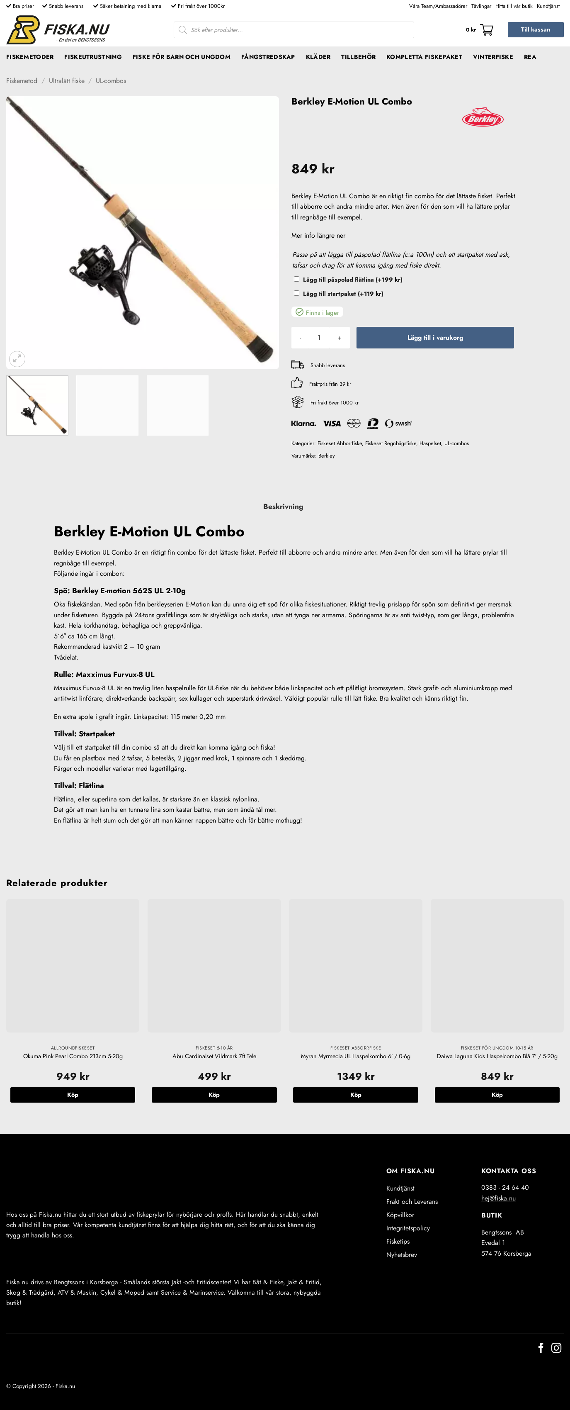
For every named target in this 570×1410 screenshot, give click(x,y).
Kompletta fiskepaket (424, 57)
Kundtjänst (548, 6)
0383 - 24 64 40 (505, 1187)
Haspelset (430, 443)
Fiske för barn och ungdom (181, 57)
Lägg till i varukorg (435, 337)
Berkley (326, 456)
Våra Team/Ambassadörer (438, 6)
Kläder (318, 57)
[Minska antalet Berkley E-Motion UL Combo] (300, 337)
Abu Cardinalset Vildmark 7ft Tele (214, 1056)
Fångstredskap (268, 57)
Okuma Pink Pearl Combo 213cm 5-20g (73, 1056)
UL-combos (111, 80)
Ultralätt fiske (67, 80)
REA (530, 57)
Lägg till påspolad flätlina (353, 279)
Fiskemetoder (29, 57)
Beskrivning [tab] (283, 506)
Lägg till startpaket (343, 294)
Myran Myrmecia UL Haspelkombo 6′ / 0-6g (355, 1056)
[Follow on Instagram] (556, 1348)
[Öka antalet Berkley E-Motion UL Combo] (339, 337)
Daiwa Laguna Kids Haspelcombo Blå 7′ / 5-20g (497, 1056)
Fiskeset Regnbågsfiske (390, 443)
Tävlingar (481, 6)
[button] (479, 30)
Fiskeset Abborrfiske (340, 443)
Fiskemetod (21, 80)
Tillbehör (358, 57)
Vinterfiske (493, 57)
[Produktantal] (319, 337)
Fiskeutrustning (92, 57)
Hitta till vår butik (514, 6)
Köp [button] (72, 1095)
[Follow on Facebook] (541, 1348)
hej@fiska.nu (498, 1198)
